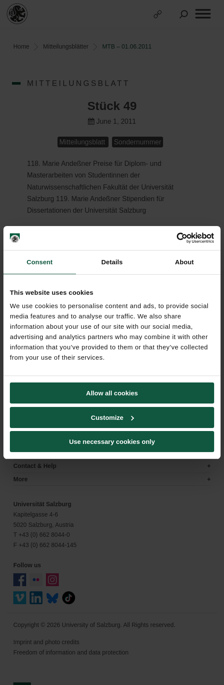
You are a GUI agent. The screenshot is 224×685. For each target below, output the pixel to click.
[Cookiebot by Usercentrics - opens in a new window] (176, 238)
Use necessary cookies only (112, 441)
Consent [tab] (40, 262)
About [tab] (184, 262)
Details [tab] (112, 262)
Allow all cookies (112, 393)
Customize (112, 417)
